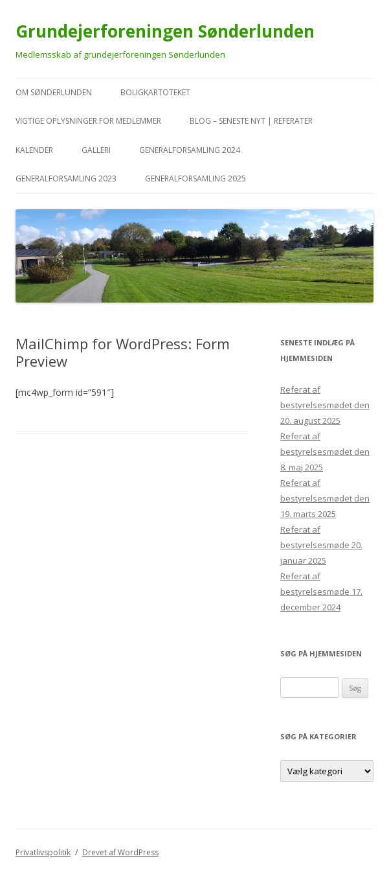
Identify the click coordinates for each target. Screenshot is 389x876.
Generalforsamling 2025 (195, 178)
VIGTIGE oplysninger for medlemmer (88, 120)
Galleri (96, 150)
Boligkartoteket (155, 92)
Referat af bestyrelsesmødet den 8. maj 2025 (325, 451)
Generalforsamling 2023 (66, 178)
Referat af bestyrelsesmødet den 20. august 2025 (325, 405)
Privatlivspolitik (43, 852)
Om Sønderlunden (54, 92)
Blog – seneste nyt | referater (251, 120)
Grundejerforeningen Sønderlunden (165, 31)
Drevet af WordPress (120, 852)
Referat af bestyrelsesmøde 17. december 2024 (321, 591)
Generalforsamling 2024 (189, 150)
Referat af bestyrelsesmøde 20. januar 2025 (321, 545)
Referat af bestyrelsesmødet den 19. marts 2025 (325, 498)
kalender (34, 150)
